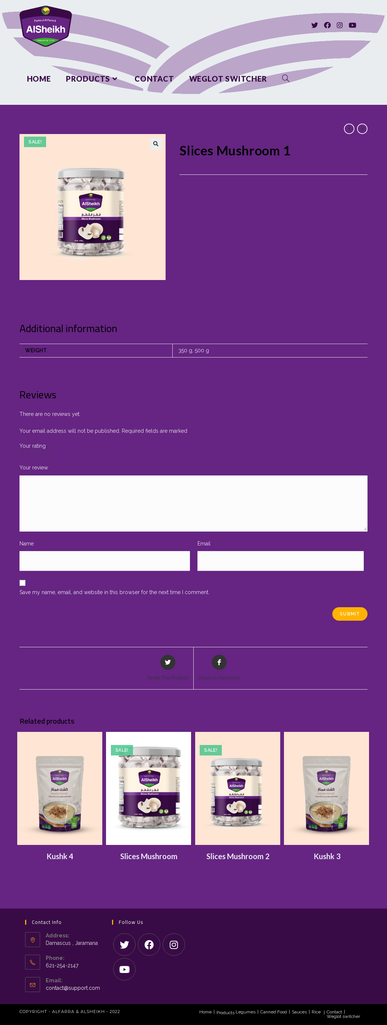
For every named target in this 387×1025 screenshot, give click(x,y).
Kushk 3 (327, 856)
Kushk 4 (59, 856)
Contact (334, 1012)
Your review (35, 468)
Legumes (246, 1012)
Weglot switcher (343, 1016)
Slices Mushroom (149, 856)
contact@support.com (73, 988)
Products (226, 1012)
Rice (316, 1012)
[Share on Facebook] (219, 668)
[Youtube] (352, 25)
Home (205, 1012)
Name (28, 544)
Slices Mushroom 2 (238, 856)
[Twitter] (314, 25)
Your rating (34, 445)
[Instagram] (340, 25)
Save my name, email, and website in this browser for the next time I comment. (114, 592)
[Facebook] (327, 25)
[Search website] (286, 78)
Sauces (299, 1012)
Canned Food (273, 1012)
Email (205, 544)
